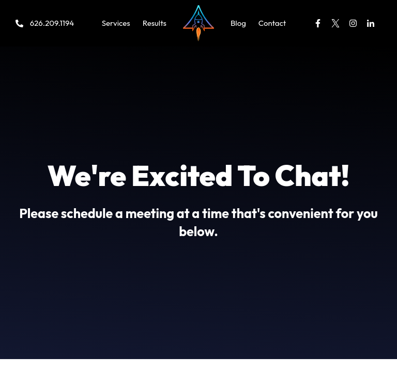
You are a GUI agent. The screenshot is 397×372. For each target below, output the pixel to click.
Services (116, 23)
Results (154, 23)
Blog (238, 23)
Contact (272, 23)
